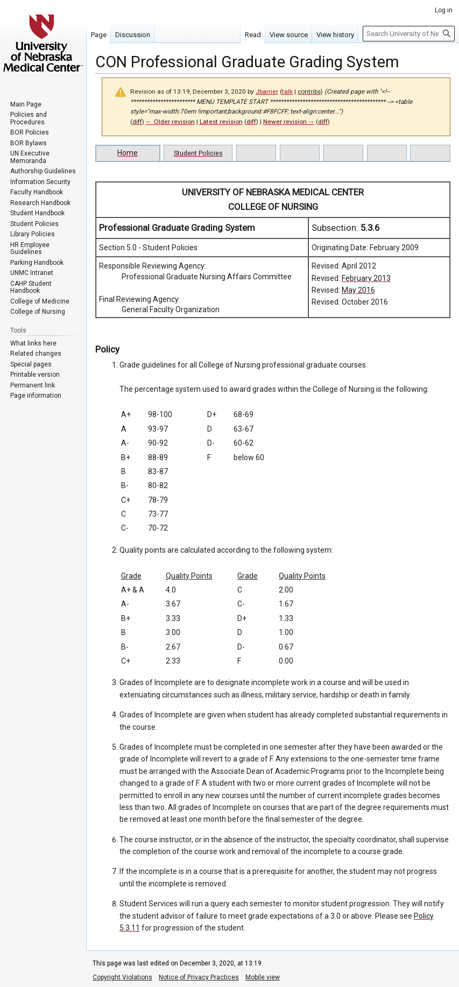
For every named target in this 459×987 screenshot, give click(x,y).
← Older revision (170, 121)
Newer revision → (289, 121)
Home (127, 153)
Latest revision (221, 121)
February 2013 (366, 278)
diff (137, 121)
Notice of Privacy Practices (199, 977)
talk (287, 91)
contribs (309, 91)
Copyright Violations (122, 977)
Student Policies (198, 153)
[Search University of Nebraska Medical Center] (409, 33)
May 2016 (358, 290)
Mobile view (262, 977)
